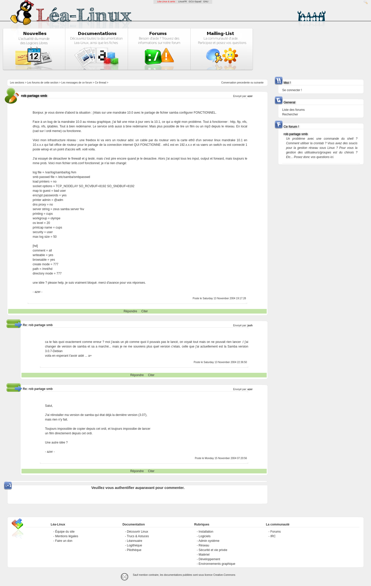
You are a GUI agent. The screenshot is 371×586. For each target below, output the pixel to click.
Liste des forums (293, 110)
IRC (273, 536)
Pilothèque (134, 550)
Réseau (204, 545)
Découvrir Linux (137, 531)
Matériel (204, 554)
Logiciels (205, 536)
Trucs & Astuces (138, 536)
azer (250, 96)
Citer (144, 311)
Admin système (208, 541)
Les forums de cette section (42, 82)
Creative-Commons (224, 574)
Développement (209, 559)
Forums (275, 531)
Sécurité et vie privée (213, 550)
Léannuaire (134, 541)
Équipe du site (65, 531)
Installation (206, 531)
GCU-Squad (195, 1)
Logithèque (134, 545)
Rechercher (290, 114)
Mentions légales (66, 536)
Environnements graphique (217, 564)
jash (250, 325)
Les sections (17, 82)
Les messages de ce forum (76, 82)
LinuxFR (182, 1)
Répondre (130, 311)
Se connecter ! (292, 90)
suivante (259, 82)
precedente (243, 82)
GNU (205, 1)
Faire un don (63, 541)
